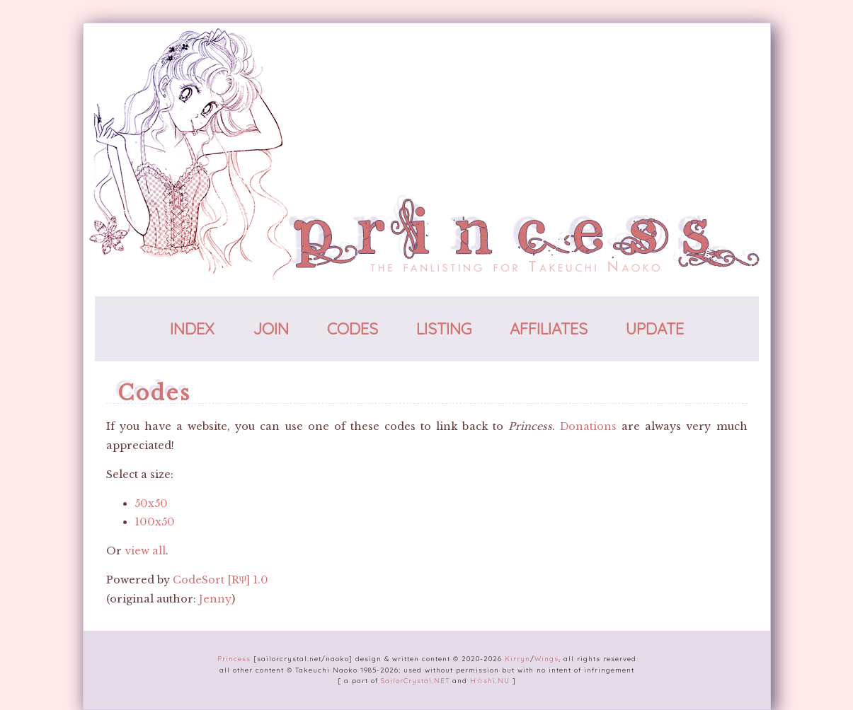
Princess (234, 658)
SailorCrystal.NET (415, 680)
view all (145, 551)
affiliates (549, 329)
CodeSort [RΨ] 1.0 (221, 580)
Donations (588, 426)
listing (443, 329)
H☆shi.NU (490, 680)
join (271, 329)
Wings (546, 658)
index (192, 329)
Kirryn (517, 658)
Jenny (215, 599)
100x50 (154, 522)
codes (352, 329)
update (655, 329)
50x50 (151, 503)
